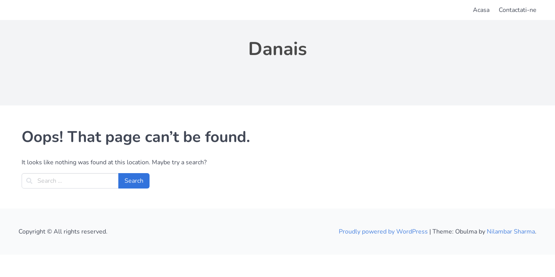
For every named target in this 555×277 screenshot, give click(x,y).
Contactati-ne (517, 10)
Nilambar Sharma (511, 231)
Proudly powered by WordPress (384, 231)
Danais (277, 49)
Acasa (481, 10)
